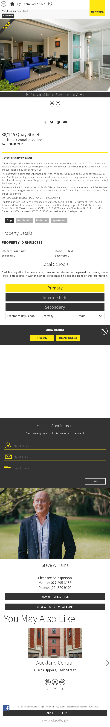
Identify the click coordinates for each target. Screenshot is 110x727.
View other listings (55, 597)
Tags (9, 220)
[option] (55, 88)
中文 (50, 4)
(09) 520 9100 (61, 587)
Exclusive (41, 220)
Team (26, 4)
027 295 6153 (61, 582)
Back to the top (56, 713)
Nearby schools (68, 337)
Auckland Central (55, 662)
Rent (34, 4)
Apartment (59, 220)
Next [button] (107, 663)
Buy (18, 4)
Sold (42, 4)
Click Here (8, 15)
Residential (24, 220)
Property (42, 337)
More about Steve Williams (55, 607)
